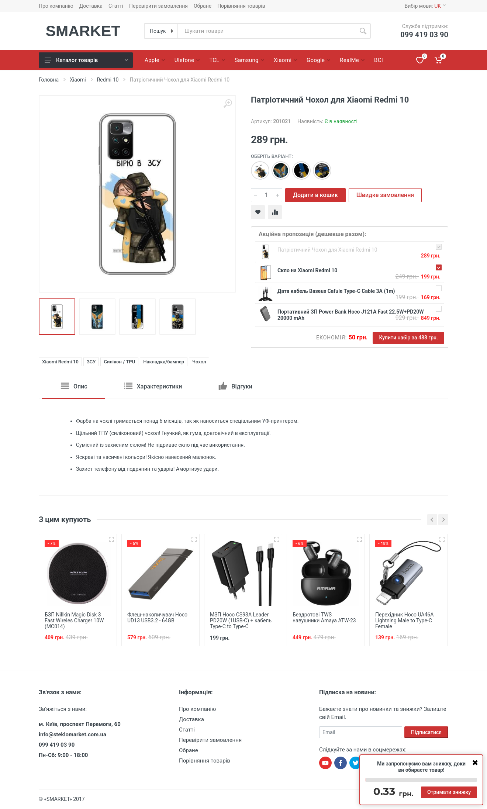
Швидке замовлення (385, 194)
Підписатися (426, 732)
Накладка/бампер (163, 361)
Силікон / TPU (119, 361)
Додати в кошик (315, 194)
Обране (202, 5)
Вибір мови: (425, 6)
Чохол (199, 361)
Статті (115, 5)
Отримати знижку (449, 792)
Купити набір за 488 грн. (408, 337)
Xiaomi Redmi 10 (60, 361)
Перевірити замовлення (158, 5)
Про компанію (56, 5)
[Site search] (266, 31)
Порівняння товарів (241, 5)
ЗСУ (91, 361)
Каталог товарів (86, 60)
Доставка (91, 5)
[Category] (161, 31)
